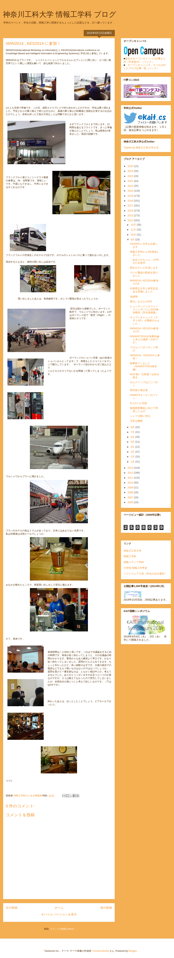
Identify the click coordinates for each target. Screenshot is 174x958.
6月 (132, 436)
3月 (132, 451)
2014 (131, 220)
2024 (131, 171)
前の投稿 (106, 907)
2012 (131, 472)
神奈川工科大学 (132, 550)
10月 (133, 234)
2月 (132, 456)
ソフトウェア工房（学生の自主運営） (145, 573)
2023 (131, 176)
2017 (131, 205)
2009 (131, 487)
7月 (132, 432)
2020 (131, 190)
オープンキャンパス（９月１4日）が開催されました (145, 320)
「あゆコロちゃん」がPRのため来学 (144, 261)
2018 (131, 200)
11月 (133, 229)
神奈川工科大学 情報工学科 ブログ (59, 14)
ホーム (59, 907)
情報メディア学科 (134, 562)
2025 (131, 166)
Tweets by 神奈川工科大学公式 (141, 147)
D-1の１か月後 (138, 403)
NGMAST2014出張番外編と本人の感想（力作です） (144, 339)
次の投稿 (11, 907)
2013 (131, 467)
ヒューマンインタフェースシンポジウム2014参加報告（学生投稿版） (144, 309)
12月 (133, 224)
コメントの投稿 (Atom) (62, 928)
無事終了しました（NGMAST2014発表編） (143, 366)
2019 (131, 195)
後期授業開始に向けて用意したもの (144, 410)
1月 (132, 461)
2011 (131, 477)
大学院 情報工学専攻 (135, 567)
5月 (132, 441)
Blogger (132, 951)
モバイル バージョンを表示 (59, 914)
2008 (131, 492)
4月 (132, 446)
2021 (131, 185)
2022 (131, 181)
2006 (131, 502)
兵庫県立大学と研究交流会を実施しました (144, 290)
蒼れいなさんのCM (141, 301)
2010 (131, 482)
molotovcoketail (101, 951)
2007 (131, 497)
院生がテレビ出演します (144, 267)
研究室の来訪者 (139, 390)
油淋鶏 (134, 296)
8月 (132, 427)
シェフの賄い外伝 (140, 416)
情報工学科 (130, 556)
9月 (132, 239)
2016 (131, 210)
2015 (131, 215)
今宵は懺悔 (136, 420)
